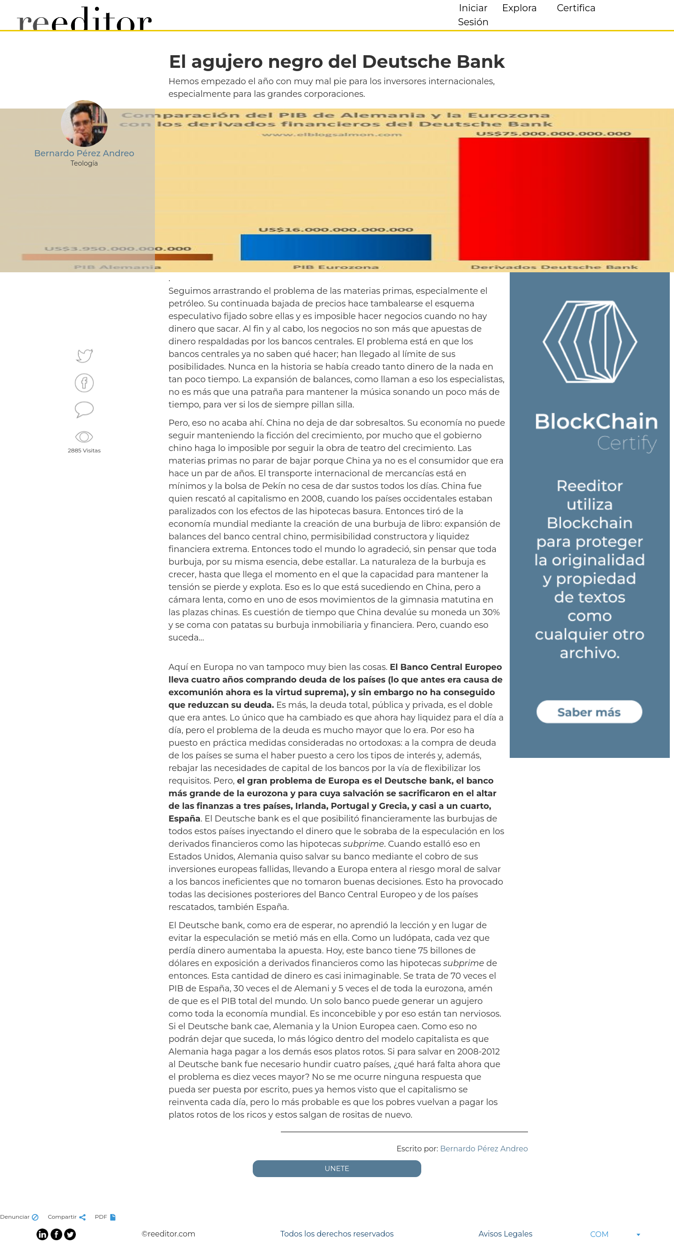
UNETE (337, 1168)
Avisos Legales (505, 1233)
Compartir (68, 1216)
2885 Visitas (84, 441)
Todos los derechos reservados (337, 1233)
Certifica (576, 8)
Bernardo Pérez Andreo (484, 1148)
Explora (519, 8)
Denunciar (20, 1216)
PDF (106, 1216)
